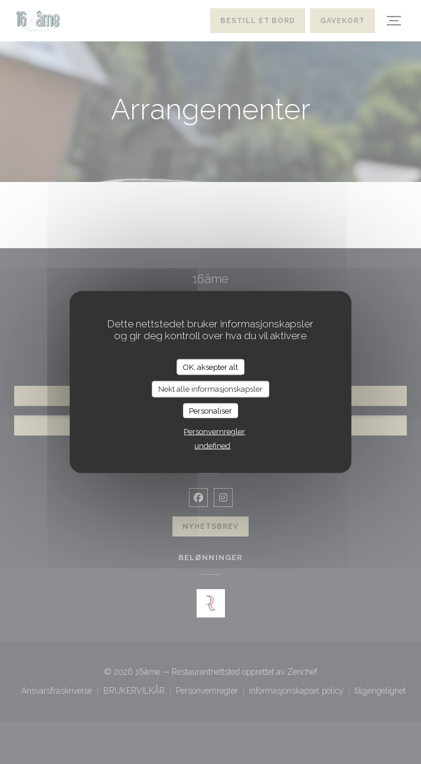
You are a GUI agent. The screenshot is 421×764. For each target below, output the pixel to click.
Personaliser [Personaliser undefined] (210, 410)
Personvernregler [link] (214, 431)
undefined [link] (212, 445)
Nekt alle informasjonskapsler (210, 389)
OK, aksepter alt (210, 366)
